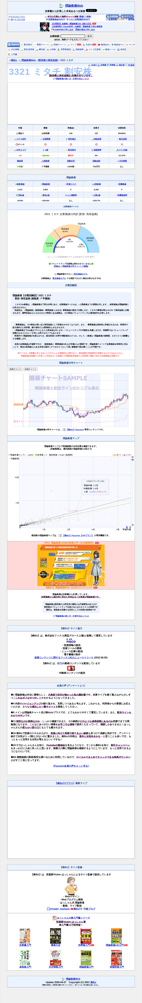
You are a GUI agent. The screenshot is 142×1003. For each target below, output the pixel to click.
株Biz (13, 60)
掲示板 (120, 65)
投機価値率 (122, 195)
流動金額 (96, 161)
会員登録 (112, 16)
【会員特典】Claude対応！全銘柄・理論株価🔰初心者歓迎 (76, 26)
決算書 (102, 65)
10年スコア (21, 150)
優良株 (40, 49)
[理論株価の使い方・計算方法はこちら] (71, 79)
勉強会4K (104, 44)
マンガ (130, 44)
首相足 (121, 49)
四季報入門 (84, 945)
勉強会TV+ (117, 44)
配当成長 (123, 139)
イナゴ (122, 150)
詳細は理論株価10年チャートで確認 (70, 266)
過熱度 (46, 161)
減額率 (71, 195)
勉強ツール (109, 49)
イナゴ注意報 (93, 49)
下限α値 (20, 195)
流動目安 (71, 161)
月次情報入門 (56, 967)
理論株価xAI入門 (115, 945)
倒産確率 (78, 49)
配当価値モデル (79, 274)
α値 (46, 150)
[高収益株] (52, 60)
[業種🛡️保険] (85, 16)
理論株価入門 (86, 967)
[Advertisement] (71, 103)
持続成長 (97, 139)
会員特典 (111, 19)
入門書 (12, 54)
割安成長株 (27, 49)
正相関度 (46, 139)
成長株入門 (25, 967)
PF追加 (129, 65)
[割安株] (42, 60)
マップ (72, 44)
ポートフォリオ (16, 19)
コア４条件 (21, 139)
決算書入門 (25, 945)
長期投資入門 (117, 967)
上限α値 (96, 195)
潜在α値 (46, 195)
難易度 (20, 161)
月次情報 (13, 49)
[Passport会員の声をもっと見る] (71, 766)
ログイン (127, 16)
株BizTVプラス (65, 783)
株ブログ (89, 909)
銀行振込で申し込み (85, 29)
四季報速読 (64, 49)
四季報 (111, 65)
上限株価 (97, 184)
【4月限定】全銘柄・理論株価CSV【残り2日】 (71, 24)
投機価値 (122, 184)
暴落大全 (55, 945)
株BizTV (76, 909)
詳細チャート (58, 44)
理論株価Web (74, 5)
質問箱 (129, 19)
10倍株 (51, 49)
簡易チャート (41, 44)
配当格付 (26, 44)
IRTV (59, 663)
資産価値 (20, 184)
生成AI (87, 44)
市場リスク (71, 184)
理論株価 (13, 44)
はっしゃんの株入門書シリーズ (71, 918)
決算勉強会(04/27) (55, 19)
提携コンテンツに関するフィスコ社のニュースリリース (63, 657)
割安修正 (72, 139)
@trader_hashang (58, 909)
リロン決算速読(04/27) (78, 19)
